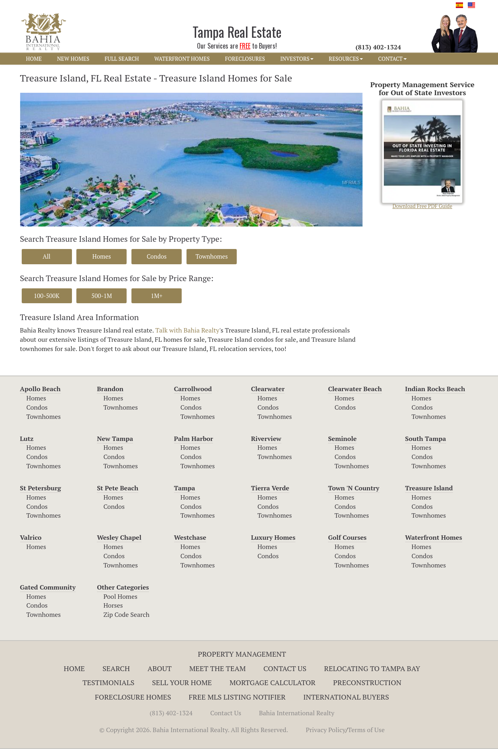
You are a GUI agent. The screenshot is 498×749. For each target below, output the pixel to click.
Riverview (266, 438)
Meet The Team (217, 668)
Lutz (27, 438)
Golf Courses (347, 537)
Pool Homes (120, 596)
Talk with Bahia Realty (187, 330)
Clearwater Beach (355, 388)
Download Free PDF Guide (422, 154)
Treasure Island (429, 488)
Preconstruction (367, 682)
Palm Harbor (193, 438)
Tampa (184, 488)
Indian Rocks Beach (435, 388)
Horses (113, 605)
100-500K (46, 296)
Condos (157, 256)
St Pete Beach (117, 488)
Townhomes (211, 256)
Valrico (31, 537)
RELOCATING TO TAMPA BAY (372, 668)
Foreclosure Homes (133, 697)
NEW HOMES (73, 58)
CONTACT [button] (392, 58)
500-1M (101, 296)
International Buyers (346, 697)
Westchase (190, 537)
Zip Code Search (126, 614)
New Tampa (115, 438)
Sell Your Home (182, 682)
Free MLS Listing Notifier (237, 697)
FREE (245, 46)
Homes (101, 256)
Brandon (110, 388)
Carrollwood (193, 388)
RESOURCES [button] (346, 58)
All (46, 256)
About (160, 668)
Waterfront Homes (433, 537)
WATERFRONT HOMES (182, 58)
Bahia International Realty (296, 712)
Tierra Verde (270, 488)
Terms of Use (366, 729)
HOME (34, 58)
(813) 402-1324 (171, 712)
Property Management (242, 654)
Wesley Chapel (119, 537)
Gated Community (48, 587)
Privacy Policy (326, 729)
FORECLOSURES (245, 58)
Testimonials (108, 682)
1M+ (156, 296)
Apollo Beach (40, 388)
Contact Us (284, 668)
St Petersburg (40, 488)
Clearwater (268, 388)
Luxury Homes (273, 537)
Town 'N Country (353, 488)
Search (116, 668)
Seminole (342, 438)
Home (74, 668)
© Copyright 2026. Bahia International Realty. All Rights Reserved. (193, 729)
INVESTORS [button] (297, 58)
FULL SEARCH (122, 58)
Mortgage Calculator (273, 682)
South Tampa (425, 438)
